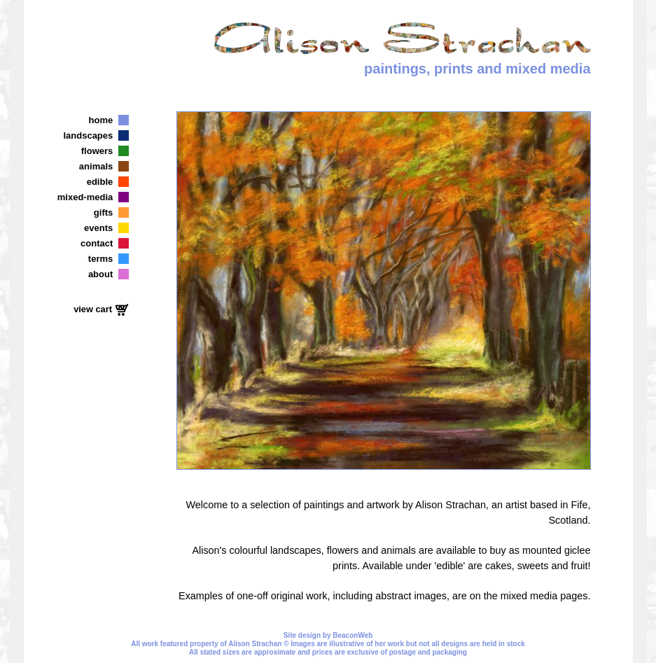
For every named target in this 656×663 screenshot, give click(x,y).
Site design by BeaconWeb (328, 635)
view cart (94, 309)
